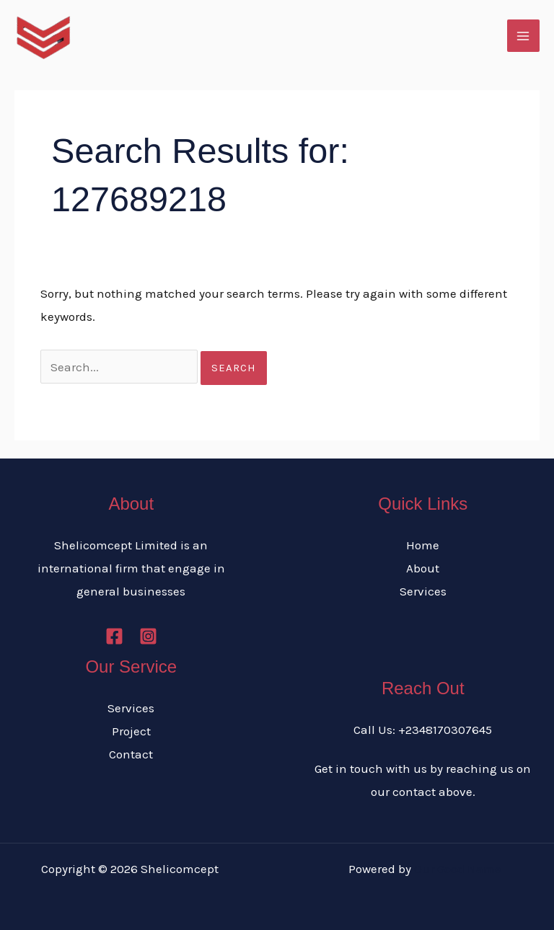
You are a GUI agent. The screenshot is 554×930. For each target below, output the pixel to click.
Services (423, 591)
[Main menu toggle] (523, 36)
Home (422, 545)
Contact (131, 754)
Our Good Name (457, 869)
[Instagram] (148, 636)
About (422, 568)
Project (131, 731)
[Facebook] (114, 636)
